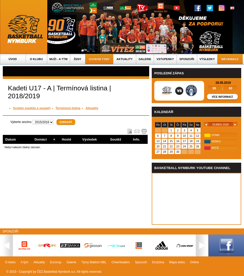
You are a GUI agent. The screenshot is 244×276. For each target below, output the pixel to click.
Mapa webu (177, 262)
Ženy (77, 59)
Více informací (222, 96)
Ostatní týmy (99, 59)
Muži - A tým (58, 59)
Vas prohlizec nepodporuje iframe (196, 199)
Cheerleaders (121, 262)
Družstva (158, 262)
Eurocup (56, 262)
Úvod (13, 59)
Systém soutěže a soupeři (31, 108)
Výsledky (207, 59)
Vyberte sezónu (21, 122)
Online (194, 262)
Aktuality (124, 59)
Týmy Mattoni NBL (93, 262)
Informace (230, 59)
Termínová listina (67, 108)
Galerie (145, 59)
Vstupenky (165, 59)
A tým (24, 262)
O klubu (36, 59)
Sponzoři (186, 59)
